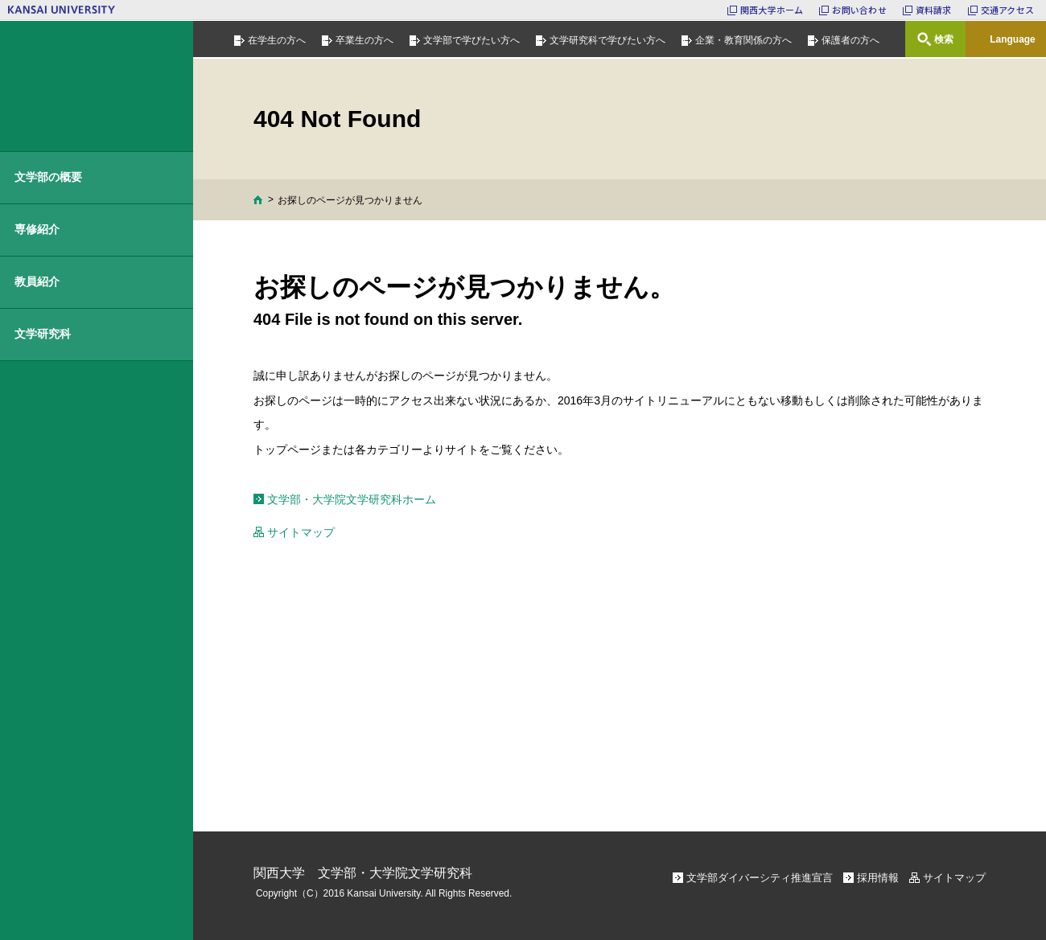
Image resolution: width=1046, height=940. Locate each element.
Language (1013, 39)
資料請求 (934, 9)
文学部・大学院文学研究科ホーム (351, 499)
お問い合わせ (859, 9)
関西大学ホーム (772, 9)
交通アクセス (1007, 9)
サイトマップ (301, 532)
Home (257, 199)
